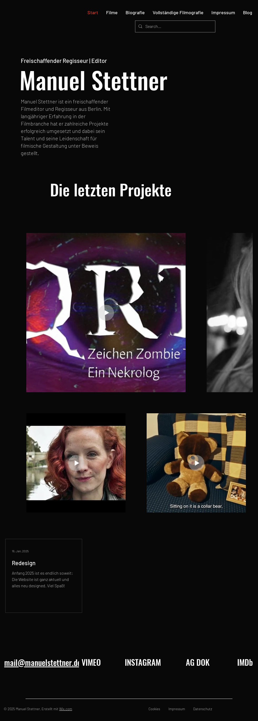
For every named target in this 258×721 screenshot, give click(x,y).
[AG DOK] (197, 662)
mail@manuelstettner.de (42, 662)
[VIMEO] (91, 662)
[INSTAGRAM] (142, 662)
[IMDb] (245, 662)
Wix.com (65, 709)
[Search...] (174, 26)
